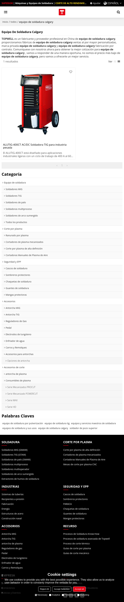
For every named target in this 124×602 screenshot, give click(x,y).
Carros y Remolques (12, 552)
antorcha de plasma (12, 528)
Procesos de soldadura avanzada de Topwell (86, 523)
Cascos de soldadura (74, 479)
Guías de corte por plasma (77, 533)
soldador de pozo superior (83, 413)
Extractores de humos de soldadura (20, 463)
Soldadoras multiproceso (15, 449)
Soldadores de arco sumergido (18, 458)
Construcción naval (12, 503)
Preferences (69, 595)
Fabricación (8, 488)
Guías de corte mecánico (76, 538)
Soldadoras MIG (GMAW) (14, 434)
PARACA (67, 488)
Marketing (83, 595)
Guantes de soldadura (75, 498)
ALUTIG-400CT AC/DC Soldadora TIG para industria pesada (29, 131)
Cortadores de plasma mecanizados (82, 439)
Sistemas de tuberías (13, 479)
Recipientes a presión (13, 483)
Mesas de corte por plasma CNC (80, 449)
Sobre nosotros (10, 567)
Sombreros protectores (75, 483)
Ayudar (97, 3)
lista (115, 61)
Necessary (41, 595)
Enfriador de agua (11, 547)
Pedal (4, 538)
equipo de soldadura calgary (53, 413)
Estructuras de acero (12, 498)
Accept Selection (62, 589)
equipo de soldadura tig (57, 408)
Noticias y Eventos (72, 567)
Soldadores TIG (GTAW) (14, 439)
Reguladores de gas (12, 533)
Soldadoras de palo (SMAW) (16, 444)
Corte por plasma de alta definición (81, 434)
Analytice (54, 595)
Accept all (79, 589)
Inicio (5, 21)
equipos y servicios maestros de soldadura (93, 408)
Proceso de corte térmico (76, 528)
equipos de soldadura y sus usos (19, 413)
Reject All (44, 589)
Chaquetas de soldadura (76, 493)
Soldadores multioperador (15, 454)
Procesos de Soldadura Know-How (81, 518)
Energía (6, 493)
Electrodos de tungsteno (14, 542)
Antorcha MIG (9, 518)
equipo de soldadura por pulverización (22, 408)
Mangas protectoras (73, 503)
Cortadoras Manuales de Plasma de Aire (84, 444)
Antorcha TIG (8, 523)
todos (14, 21)
